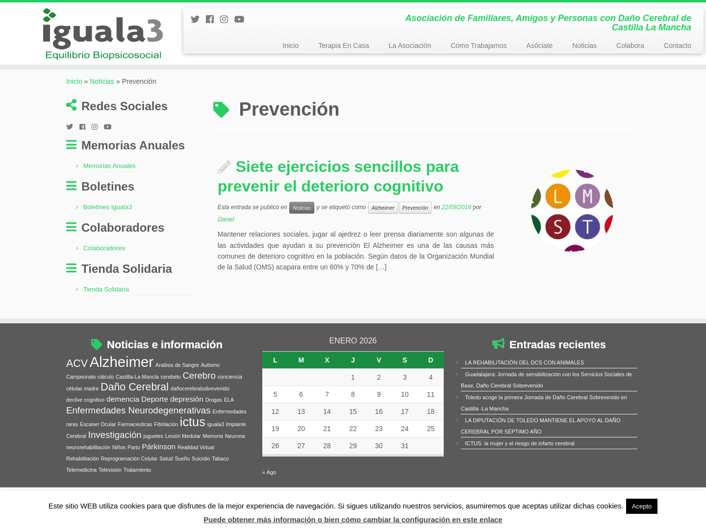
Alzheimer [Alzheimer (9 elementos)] (121, 380)
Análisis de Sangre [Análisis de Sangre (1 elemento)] (177, 383)
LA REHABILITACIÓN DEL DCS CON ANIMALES (524, 381)
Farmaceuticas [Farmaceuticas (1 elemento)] (135, 442)
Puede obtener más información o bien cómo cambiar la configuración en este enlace (352, 519)
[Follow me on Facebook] (213, 19)
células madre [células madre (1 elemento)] (82, 407)
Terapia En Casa (343, 45)
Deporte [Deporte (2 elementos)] (154, 417)
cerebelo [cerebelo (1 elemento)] (171, 395)
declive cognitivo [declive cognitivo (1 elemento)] (85, 418)
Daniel (226, 237)
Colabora (630, 45)
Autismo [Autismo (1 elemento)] (210, 383)
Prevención (416, 226)
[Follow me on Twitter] (198, 19)
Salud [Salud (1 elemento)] (166, 477)
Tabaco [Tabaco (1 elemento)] (220, 477)
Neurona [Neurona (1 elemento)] (235, 454)
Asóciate (540, 45)
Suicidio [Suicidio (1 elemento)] (201, 477)
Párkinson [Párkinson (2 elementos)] (159, 464)
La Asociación (410, 45)
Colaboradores (104, 266)
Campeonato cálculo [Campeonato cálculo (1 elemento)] (90, 395)
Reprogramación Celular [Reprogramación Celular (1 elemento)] (129, 477)
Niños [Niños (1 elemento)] (119, 465)
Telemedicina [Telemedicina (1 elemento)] (81, 488)
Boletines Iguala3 (107, 225)
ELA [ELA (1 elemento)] (229, 418)
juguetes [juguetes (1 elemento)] (153, 454)
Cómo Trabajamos (478, 45)
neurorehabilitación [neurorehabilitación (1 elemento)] (88, 465)
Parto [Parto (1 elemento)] (133, 465)
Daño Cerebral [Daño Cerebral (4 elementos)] (135, 405)
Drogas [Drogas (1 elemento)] (213, 418)
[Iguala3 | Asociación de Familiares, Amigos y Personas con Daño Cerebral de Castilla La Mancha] (81, 39)
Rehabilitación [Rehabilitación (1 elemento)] (82, 477)
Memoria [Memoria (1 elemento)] (213, 454)
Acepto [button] (642, 506)
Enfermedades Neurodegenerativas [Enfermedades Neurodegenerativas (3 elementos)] (138, 428)
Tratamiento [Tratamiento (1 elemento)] (137, 488)
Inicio (291, 45)
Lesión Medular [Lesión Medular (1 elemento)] (183, 454)
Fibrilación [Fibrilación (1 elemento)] (166, 442)
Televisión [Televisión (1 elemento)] (110, 488)
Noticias (584, 45)
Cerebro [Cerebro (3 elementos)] (198, 393)
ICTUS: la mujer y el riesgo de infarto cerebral (520, 461)
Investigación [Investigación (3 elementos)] (115, 453)
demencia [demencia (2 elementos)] (122, 417)
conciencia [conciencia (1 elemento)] (230, 395)
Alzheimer (383, 226)
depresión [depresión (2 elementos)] (186, 417)
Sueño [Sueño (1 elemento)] (182, 477)
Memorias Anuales (109, 184)
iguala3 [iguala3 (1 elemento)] (215, 442)
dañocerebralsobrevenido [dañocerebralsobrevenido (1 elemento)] (200, 407)
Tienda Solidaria (106, 308)
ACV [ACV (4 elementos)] (77, 381)
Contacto (677, 45)
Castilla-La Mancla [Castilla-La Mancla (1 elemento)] (137, 395)
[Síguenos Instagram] (227, 19)
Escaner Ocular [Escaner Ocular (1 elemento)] (98, 442)
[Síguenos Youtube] (242, 19)
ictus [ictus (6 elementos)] (192, 440)
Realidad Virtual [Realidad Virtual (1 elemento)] (195, 465)
